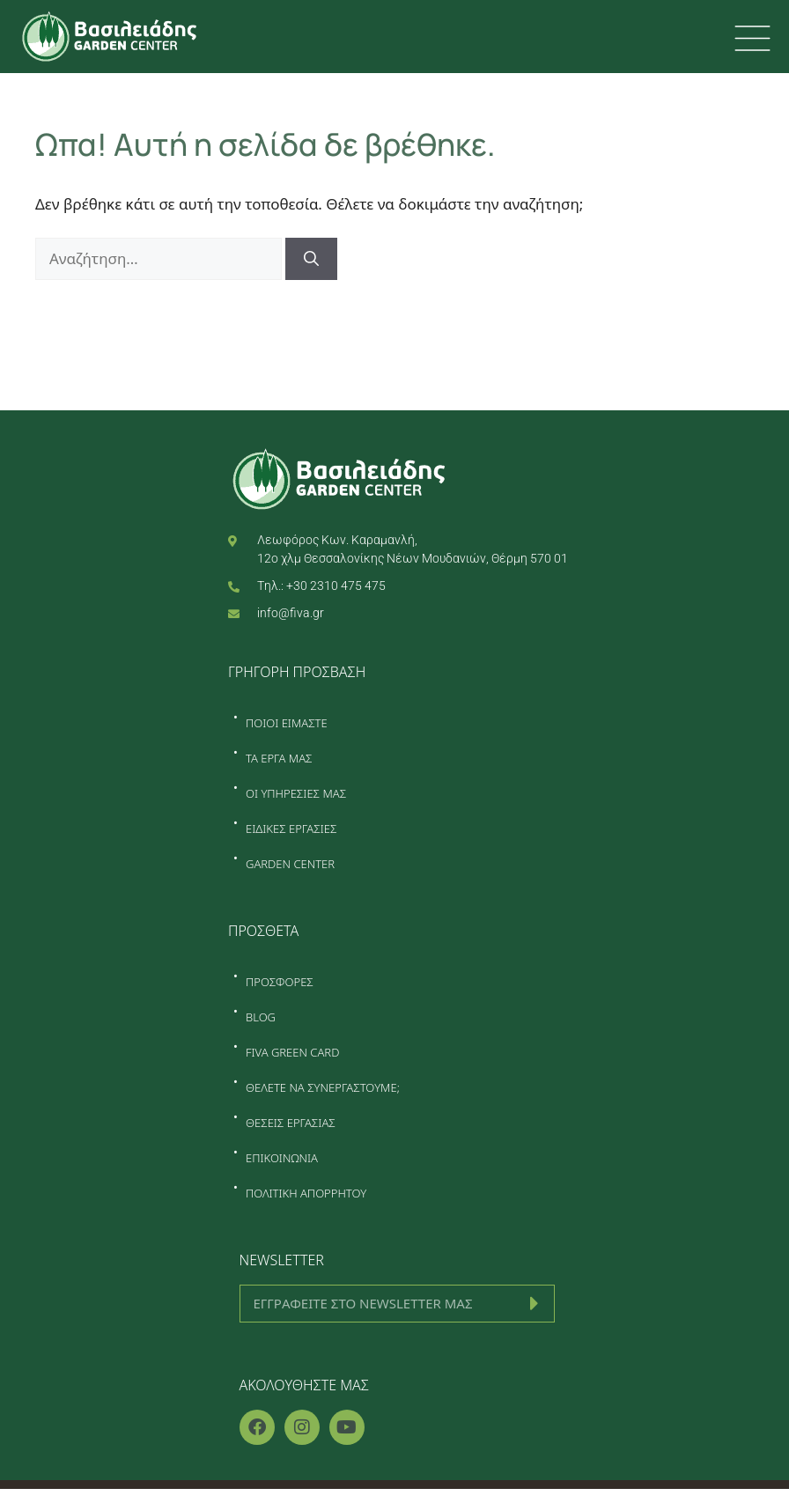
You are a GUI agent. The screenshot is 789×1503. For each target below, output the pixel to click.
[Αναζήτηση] (311, 259)
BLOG (261, 1017)
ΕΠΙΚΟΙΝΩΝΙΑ (282, 1158)
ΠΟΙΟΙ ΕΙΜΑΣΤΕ (287, 723)
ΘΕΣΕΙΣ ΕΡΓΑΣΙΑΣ (291, 1123)
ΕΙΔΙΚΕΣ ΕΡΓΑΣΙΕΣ (291, 828)
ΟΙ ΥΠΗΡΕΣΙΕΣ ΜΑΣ (296, 793)
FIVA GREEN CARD (292, 1052)
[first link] (752, 38)
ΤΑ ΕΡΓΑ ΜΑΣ (279, 758)
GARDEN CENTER (290, 864)
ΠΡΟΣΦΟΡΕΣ (279, 982)
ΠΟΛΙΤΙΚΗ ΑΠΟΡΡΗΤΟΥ (306, 1193)
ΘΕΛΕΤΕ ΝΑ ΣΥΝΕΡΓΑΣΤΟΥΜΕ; (323, 1087)
